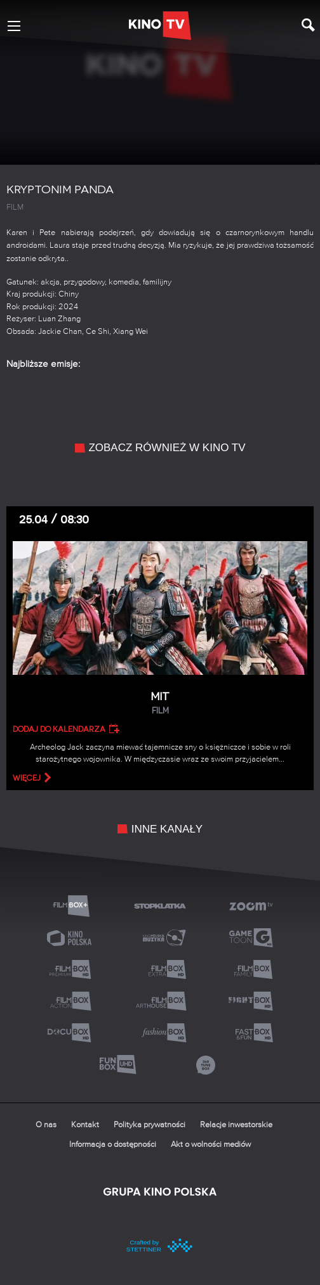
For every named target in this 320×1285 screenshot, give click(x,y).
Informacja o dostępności (112, 1145)
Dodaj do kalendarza (59, 729)
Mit (160, 703)
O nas (46, 1125)
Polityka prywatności (149, 1125)
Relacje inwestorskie (236, 1125)
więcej (27, 778)
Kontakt (85, 1125)
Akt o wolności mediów (211, 1145)
